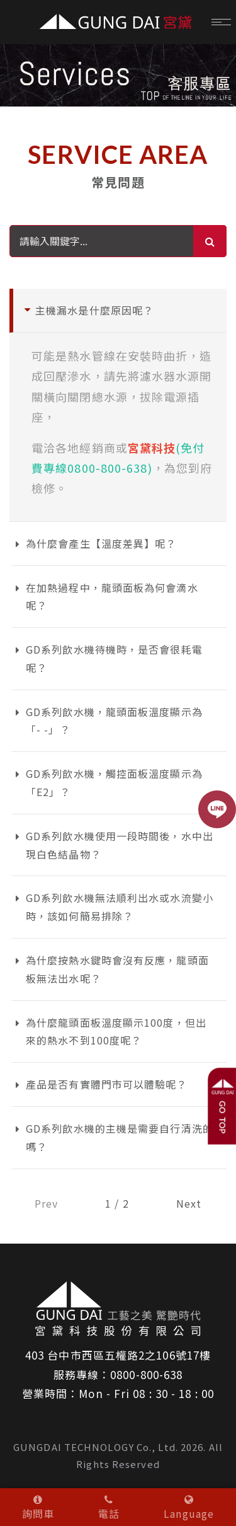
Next (188, 1203)
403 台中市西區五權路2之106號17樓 (118, 1355)
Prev (46, 1203)
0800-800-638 (146, 1374)
